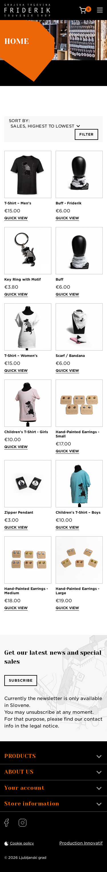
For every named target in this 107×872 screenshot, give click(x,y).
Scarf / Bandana (70, 355)
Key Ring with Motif (22, 279)
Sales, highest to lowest (45, 126)
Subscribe (21, 680)
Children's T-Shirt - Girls (26, 432)
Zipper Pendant (18, 512)
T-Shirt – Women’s (20, 355)
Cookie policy (22, 843)
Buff (59, 279)
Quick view (16, 218)
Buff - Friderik (68, 203)
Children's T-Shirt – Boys (78, 512)
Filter (86, 134)
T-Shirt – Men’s (17, 203)
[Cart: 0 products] (85, 10)
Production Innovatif (81, 843)
